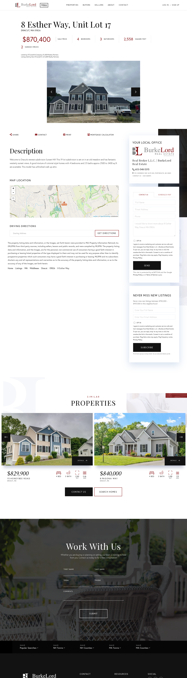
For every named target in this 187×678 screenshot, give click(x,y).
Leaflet (95, 216)
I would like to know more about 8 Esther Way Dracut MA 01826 (154, 229)
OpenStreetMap (105, 216)
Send (147, 265)
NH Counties (86, 648)
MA (26, 269)
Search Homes (108, 492)
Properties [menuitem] (72, 5)
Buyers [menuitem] (86, 5)
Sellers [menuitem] (99, 5)
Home (10, 269)
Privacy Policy (137, 258)
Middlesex (34, 269)
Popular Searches (28, 648)
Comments (68, 592)
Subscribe (147, 347)
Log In (165, 5)
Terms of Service (153, 275)
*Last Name (100, 570)
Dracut (44, 269)
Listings (18, 269)
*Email (66, 581)
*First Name (68, 570)
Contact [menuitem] (123, 5)
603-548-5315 (142, 169)
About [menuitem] (111, 5)
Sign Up (175, 5)
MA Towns (114, 648)
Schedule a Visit (164, 195)
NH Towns (58, 648)
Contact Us (137, 176)
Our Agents (147, 176)
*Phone (98, 581)
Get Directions (107, 233)
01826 (52, 269)
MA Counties (142, 648)
